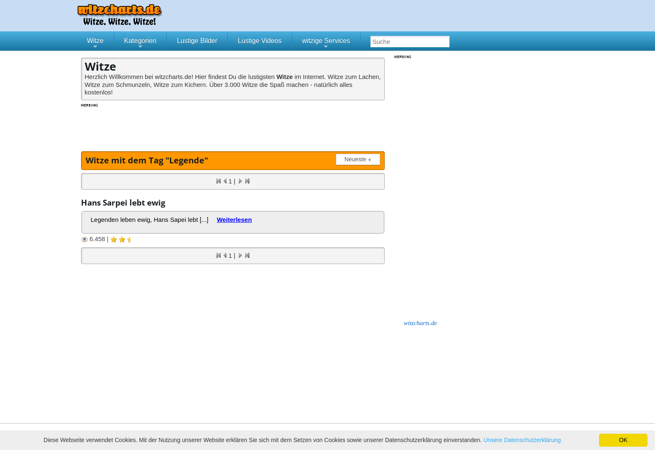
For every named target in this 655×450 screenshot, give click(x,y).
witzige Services (326, 44)
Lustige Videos (260, 40)
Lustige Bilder (197, 40)
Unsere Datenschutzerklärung (522, 440)
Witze (95, 44)
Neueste (360, 159)
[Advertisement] (233, 126)
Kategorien (140, 44)
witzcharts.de (420, 323)
